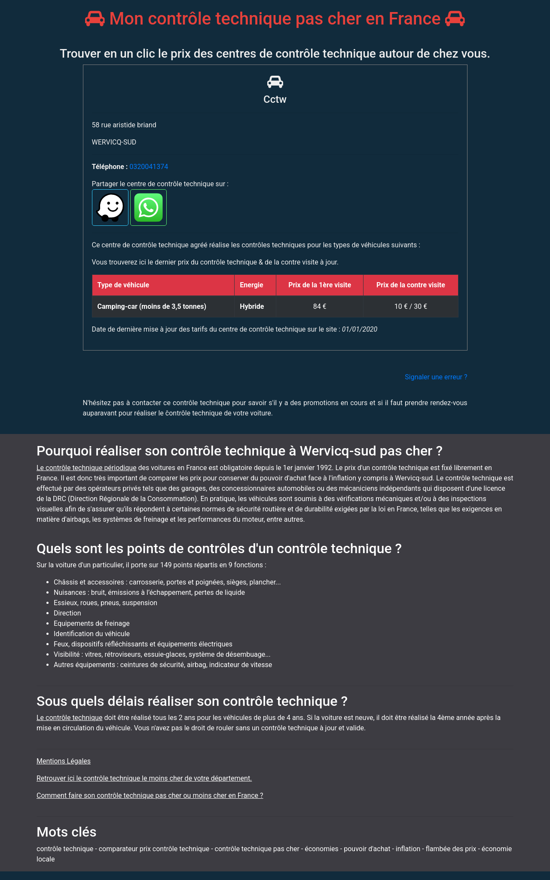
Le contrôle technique (69, 718)
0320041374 (148, 167)
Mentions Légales (64, 761)
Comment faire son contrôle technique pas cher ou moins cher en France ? (150, 795)
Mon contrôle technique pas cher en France (274, 19)
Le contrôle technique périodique (87, 468)
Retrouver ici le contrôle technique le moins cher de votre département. (144, 778)
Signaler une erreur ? (436, 377)
